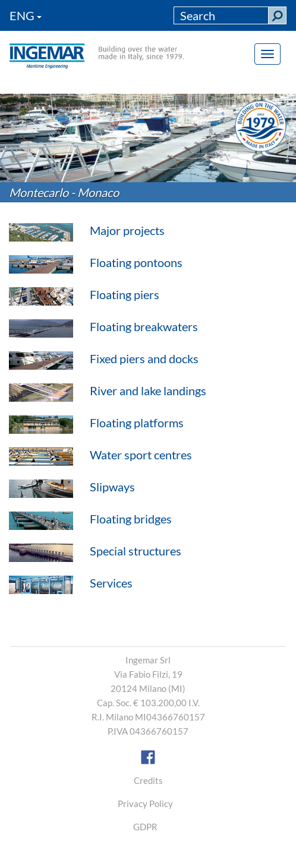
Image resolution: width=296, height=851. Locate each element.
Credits (148, 780)
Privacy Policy (145, 803)
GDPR (145, 826)
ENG (26, 15)
